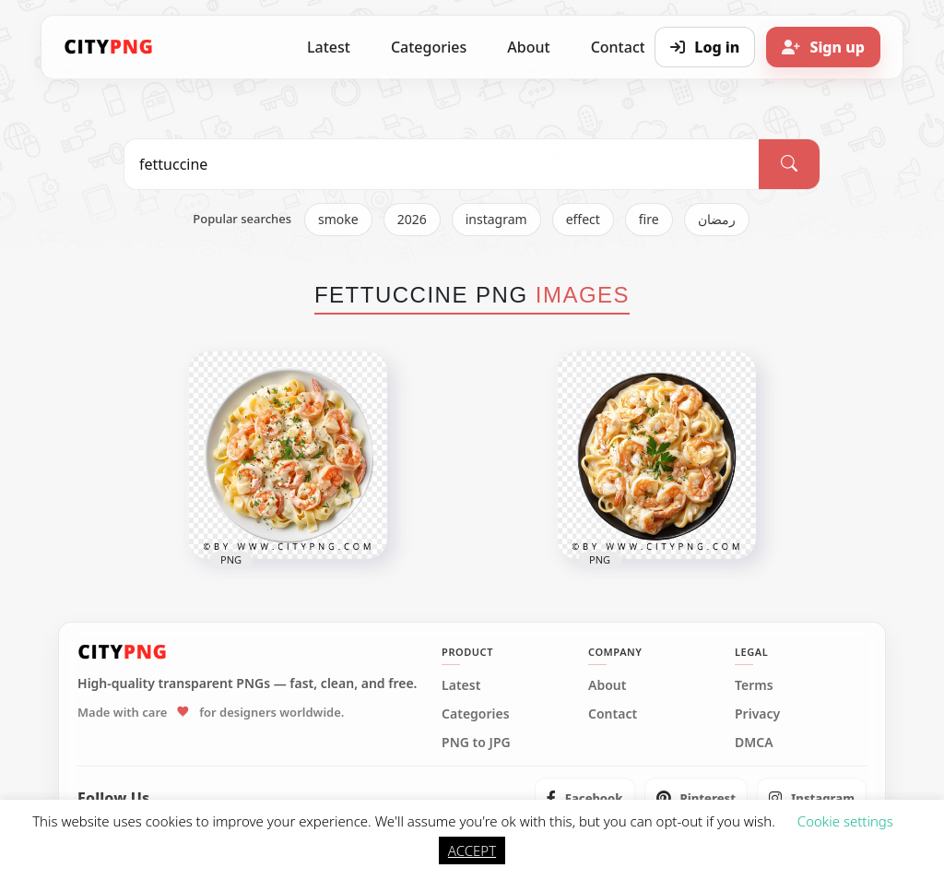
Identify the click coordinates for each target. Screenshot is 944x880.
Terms (754, 685)
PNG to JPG (476, 742)
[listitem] (585, 798)
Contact (612, 714)
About (528, 47)
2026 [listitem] (412, 219)
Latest (328, 47)
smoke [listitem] (338, 219)
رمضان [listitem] (717, 219)
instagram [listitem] (496, 219)
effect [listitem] (583, 219)
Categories (428, 47)
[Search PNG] (441, 164)
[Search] (789, 164)
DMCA (754, 742)
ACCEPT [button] (472, 850)
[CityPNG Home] (109, 47)
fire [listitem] (649, 219)
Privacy (757, 714)
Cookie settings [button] (845, 821)
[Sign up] (823, 47)
